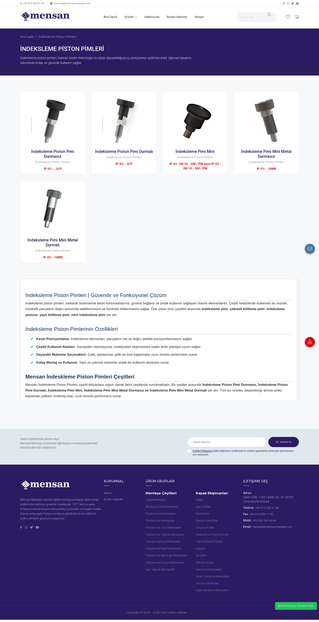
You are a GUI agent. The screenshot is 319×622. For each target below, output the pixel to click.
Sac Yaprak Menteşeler (160, 571)
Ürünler (130, 17)
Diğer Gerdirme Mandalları (212, 592)
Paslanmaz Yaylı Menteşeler (163, 528)
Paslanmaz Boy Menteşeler (163, 542)
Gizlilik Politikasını (202, 451)
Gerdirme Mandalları (209, 571)
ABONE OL (284, 441)
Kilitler (199, 499)
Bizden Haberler (176, 17)
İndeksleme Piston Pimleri (212, 535)
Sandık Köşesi (205, 564)
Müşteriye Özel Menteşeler (162, 507)
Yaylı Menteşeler (156, 499)
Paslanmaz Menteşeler (160, 521)
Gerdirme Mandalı (207, 585)
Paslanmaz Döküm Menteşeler (165, 564)
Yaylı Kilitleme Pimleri (209, 542)
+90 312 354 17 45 (261, 514)
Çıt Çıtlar (201, 556)
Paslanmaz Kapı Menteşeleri (163, 549)
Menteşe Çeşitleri (161, 493)
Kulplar (200, 549)
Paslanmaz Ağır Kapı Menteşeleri (166, 556)
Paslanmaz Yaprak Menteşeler (165, 535)
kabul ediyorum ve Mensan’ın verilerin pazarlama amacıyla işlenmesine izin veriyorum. (242, 453)
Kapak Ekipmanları (212, 493)
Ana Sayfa (109, 17)
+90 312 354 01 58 (33, 3)
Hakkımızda (151, 17)
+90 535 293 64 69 (264, 520)
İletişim (198, 17)
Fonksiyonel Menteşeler (161, 514)
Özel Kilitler (203, 514)
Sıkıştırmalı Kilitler (207, 521)
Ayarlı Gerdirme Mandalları (212, 578)
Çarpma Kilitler (205, 528)
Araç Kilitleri (203, 507)
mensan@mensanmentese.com (72, 3)
